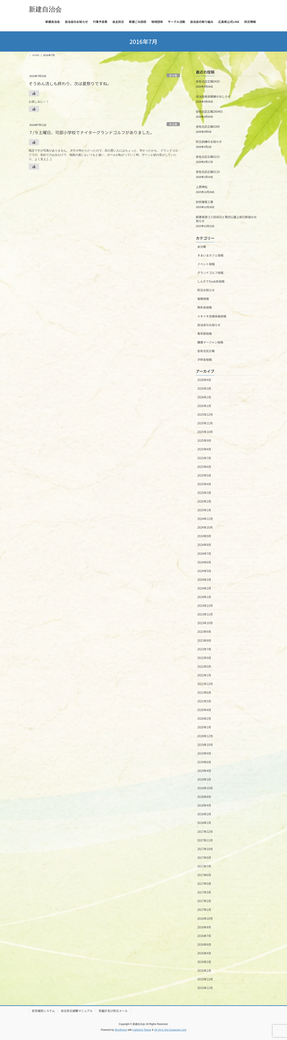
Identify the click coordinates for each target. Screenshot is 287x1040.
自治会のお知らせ (209, 325)
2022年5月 (204, 666)
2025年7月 (204, 458)
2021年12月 (205, 684)
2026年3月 (204, 388)
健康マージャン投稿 (210, 342)
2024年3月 (204, 579)
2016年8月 (204, 927)
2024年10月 (205, 527)
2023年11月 (205, 614)
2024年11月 (205, 519)
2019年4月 (204, 771)
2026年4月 (204, 380)
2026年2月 (204, 397)
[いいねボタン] (34, 93)
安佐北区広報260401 (209, 111)
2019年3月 (204, 779)
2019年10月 (205, 745)
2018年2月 (204, 814)
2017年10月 (205, 849)
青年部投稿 (204, 333)
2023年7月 (204, 649)
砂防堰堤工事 (204, 202)
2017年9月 (204, 857)
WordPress (121, 1029)
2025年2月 (204, 501)
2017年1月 (204, 909)
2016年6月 (204, 944)
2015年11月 (205, 988)
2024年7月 (204, 553)
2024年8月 (204, 545)
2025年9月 (204, 440)
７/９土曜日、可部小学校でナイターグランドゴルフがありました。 (91, 132)
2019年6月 (204, 762)
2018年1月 (204, 823)
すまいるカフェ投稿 (210, 255)
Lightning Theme (142, 1029)
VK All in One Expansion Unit (170, 1029)
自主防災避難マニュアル (77, 1011)
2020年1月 (204, 727)
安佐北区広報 (206, 351)
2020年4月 (204, 710)
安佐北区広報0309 (208, 126)
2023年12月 (205, 605)
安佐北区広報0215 (208, 157)
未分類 (173, 75)
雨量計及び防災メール (113, 1011)
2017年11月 (205, 840)
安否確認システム (43, 1011)
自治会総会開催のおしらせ (213, 96)
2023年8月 (204, 640)
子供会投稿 (204, 359)
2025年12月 (205, 414)
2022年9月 (204, 658)
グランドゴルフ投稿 (210, 273)
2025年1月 (204, 510)
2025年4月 (204, 484)
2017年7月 (204, 866)
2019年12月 (205, 736)
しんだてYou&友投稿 (211, 281)
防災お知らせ (206, 290)
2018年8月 (204, 797)
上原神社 (202, 187)
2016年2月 (204, 962)
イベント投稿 (206, 264)
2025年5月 (204, 475)
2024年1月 (204, 597)
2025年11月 (205, 423)
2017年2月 (204, 901)
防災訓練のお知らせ (209, 142)
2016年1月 (204, 970)
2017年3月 (204, 892)
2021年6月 (204, 692)
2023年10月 (205, 623)
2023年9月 (204, 631)
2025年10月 (205, 432)
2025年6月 (204, 467)
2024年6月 (204, 562)
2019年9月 (204, 753)
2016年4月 (204, 953)
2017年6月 (204, 875)
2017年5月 (204, 883)
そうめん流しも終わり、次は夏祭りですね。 (70, 83)
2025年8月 (204, 449)
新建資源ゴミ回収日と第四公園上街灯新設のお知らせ (226, 219)
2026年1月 (204, 406)
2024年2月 (204, 588)
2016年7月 (204, 936)
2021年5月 (204, 701)
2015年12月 (205, 979)
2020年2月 (204, 718)
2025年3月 (204, 493)
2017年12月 (205, 831)
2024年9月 (204, 536)
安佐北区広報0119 (208, 172)
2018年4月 (204, 805)
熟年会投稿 (204, 307)
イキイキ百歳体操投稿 (211, 316)
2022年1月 (204, 675)
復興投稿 (203, 299)
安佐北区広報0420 (208, 81)
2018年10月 (205, 788)
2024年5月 (204, 571)
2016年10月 (205, 918)
